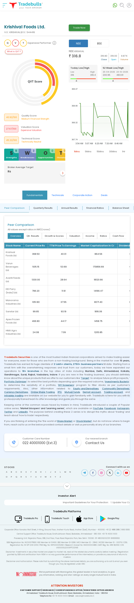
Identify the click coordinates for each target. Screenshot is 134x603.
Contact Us (94, 443)
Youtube (126, 472)
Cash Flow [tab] (118, 236)
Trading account (113, 392)
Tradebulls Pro (31, 518)
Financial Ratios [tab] (95, 208)
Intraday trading (13, 395)
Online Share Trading (43, 392)
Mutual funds (72, 392)
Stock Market (84, 421)
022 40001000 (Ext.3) (40, 443)
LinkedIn (23, 411)
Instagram (123, 408)
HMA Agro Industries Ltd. (13, 332)
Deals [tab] (104, 195)
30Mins (113, 151)
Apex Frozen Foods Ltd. (13, 321)
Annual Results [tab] (69, 208)
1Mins (77, 151)
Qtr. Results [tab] (33, 236)
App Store (88, 518)
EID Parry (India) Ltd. (12, 290)
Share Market (64, 421)
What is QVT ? (14, 51)
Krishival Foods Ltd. (11, 254)
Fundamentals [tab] (35, 195)
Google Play (113, 518)
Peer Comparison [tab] (14, 208)
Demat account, (92, 392)
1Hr (123, 151)
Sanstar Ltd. (12, 311)
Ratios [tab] (103, 236)
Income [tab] (90, 236)
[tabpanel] (99, 102)
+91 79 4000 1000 (59, 596)
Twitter (8, 411)
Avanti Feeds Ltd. (13, 279)
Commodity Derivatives (115, 388)
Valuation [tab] (74, 236)
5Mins (88, 151)
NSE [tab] (78, 43)
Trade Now (79, 27)
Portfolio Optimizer (15, 381)
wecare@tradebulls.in (84, 596)
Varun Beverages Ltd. (12, 267)
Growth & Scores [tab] (54, 236)
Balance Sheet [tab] (121, 208)
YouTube (98, 408)
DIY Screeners (66, 385)
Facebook (110, 408)
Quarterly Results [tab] (43, 208)
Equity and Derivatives (86, 388)
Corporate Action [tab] (82, 195)
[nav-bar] (5, 5)
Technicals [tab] (58, 195)
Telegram (84, 472)
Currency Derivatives (16, 392)
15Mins (100, 151)
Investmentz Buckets (117, 381)
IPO (60, 392)
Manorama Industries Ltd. (13, 302)
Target (85, 378)
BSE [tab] (99, 43)
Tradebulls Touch (60, 518)
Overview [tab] (15, 236)
